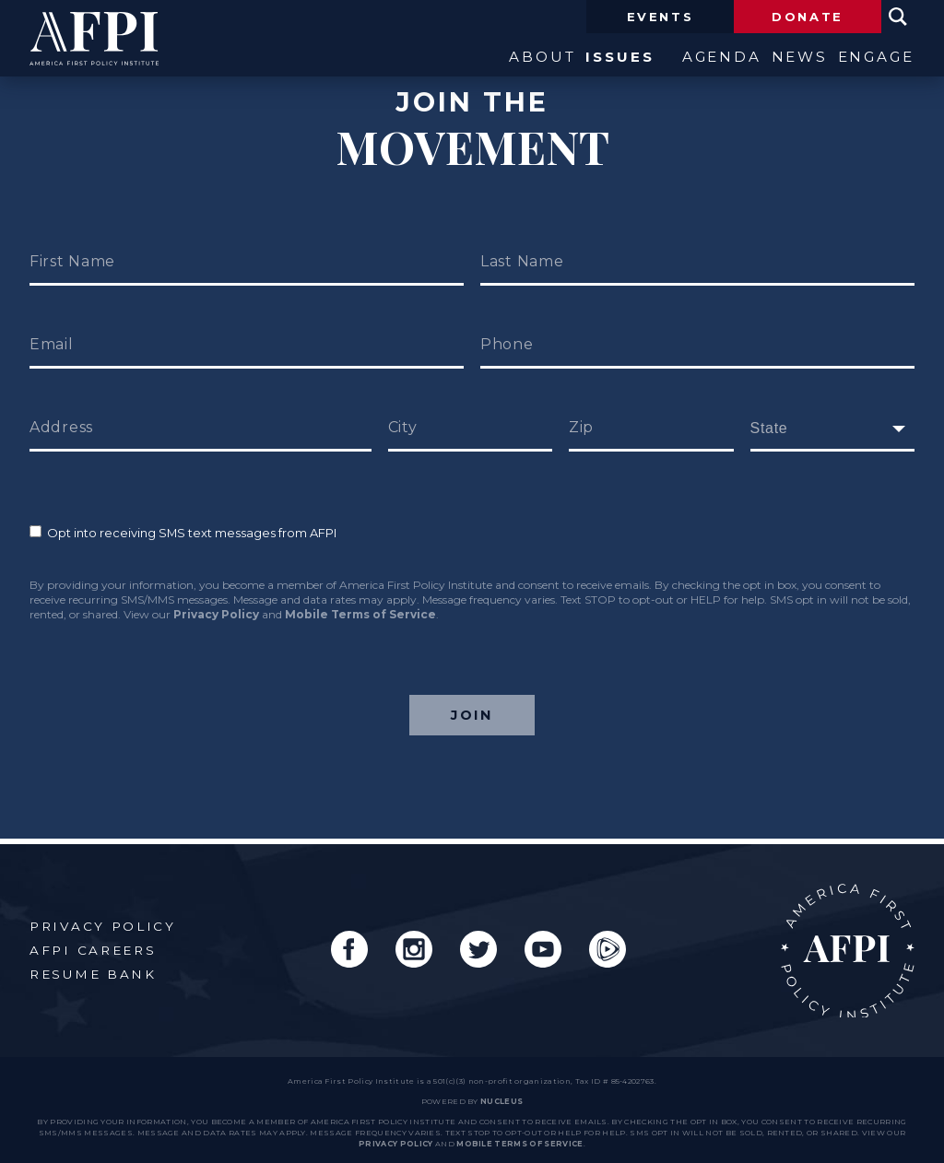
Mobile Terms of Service (360, 614)
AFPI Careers (93, 945)
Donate (808, 16)
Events (660, 16)
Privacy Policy (216, 614)
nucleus (501, 1096)
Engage (875, 58)
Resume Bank (93, 969)
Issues (583, 58)
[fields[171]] (832, 428)
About (487, 58)
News (781, 58)
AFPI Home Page (847, 946)
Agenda (685, 58)
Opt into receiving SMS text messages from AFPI (183, 532)
